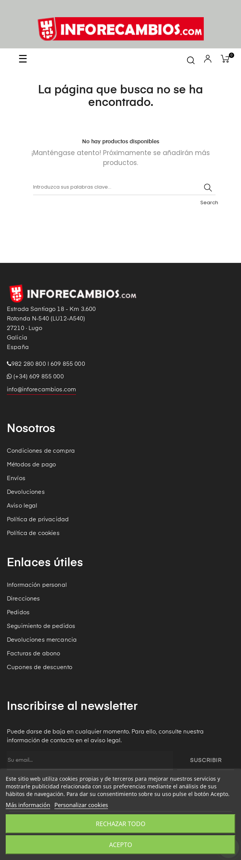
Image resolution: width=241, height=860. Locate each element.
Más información (28, 805)
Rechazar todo (121, 824)
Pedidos (18, 612)
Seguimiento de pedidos (41, 626)
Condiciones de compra (41, 451)
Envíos (16, 478)
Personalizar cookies (81, 805)
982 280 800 (28, 364)
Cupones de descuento (39, 667)
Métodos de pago (31, 465)
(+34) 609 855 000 (35, 377)
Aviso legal (22, 506)
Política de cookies (33, 533)
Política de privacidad (38, 519)
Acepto (120, 845)
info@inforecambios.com (41, 389)
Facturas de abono (33, 654)
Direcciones (23, 599)
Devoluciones (26, 492)
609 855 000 (68, 364)
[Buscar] (124, 187)
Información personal (37, 585)
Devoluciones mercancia (42, 640)
